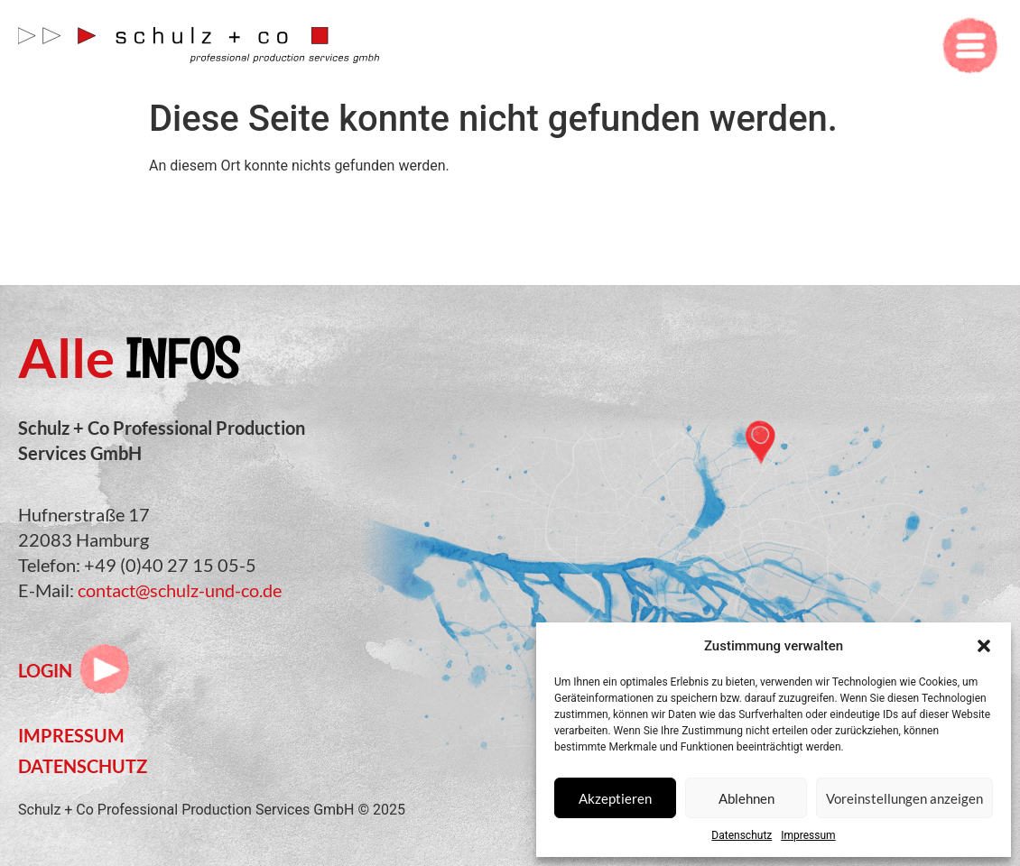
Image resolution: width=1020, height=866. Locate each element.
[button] (984, 646)
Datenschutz (741, 835)
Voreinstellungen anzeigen (904, 798)
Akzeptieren (615, 798)
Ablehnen (746, 798)
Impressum (808, 835)
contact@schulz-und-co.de (180, 590)
